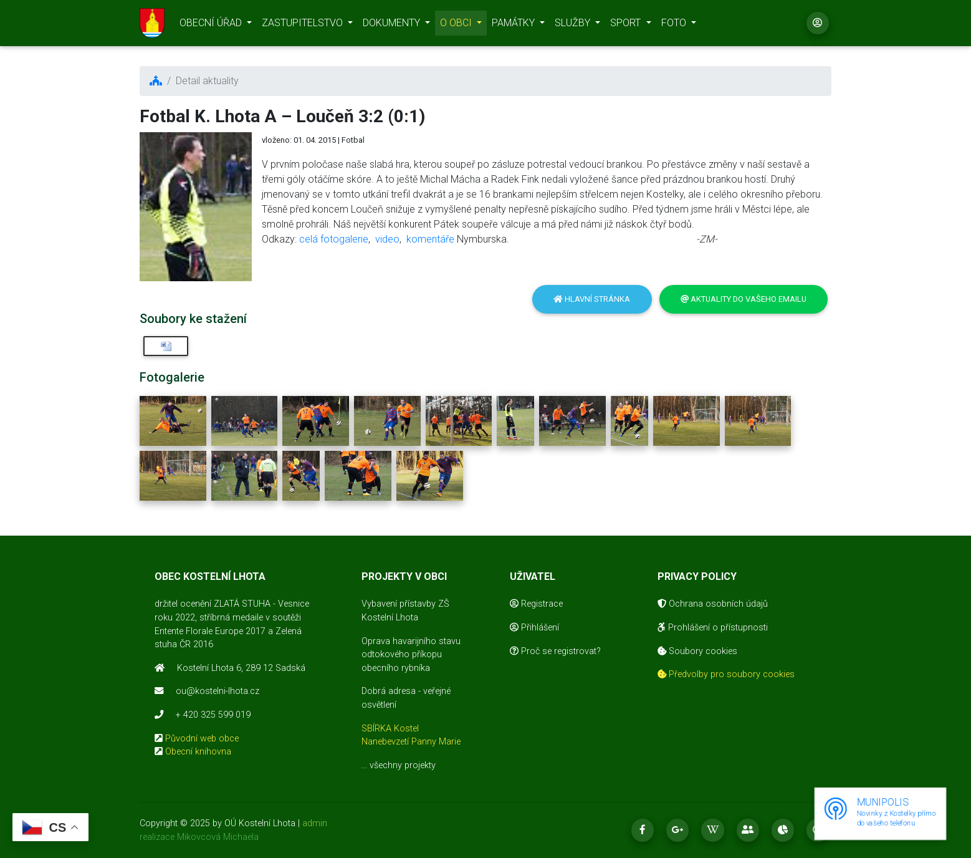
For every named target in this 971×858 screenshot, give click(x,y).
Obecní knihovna (198, 751)
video (387, 239)
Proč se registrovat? (555, 651)
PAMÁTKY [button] (514, 25)
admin (314, 823)
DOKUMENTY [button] (393, 25)
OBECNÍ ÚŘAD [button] (211, 25)
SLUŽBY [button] (574, 25)
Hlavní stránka (591, 299)
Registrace (536, 604)
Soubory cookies (697, 651)
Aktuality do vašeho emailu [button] (743, 299)
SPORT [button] (626, 25)
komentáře (430, 239)
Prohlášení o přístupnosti (713, 627)
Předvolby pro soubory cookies (726, 674)
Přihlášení (534, 627)
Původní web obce (202, 738)
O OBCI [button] (457, 25)
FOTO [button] (675, 25)
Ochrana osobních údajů (713, 604)
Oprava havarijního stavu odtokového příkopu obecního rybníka (411, 654)
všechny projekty (403, 765)
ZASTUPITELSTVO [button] (303, 25)
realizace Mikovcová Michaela (199, 837)
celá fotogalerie (333, 239)
